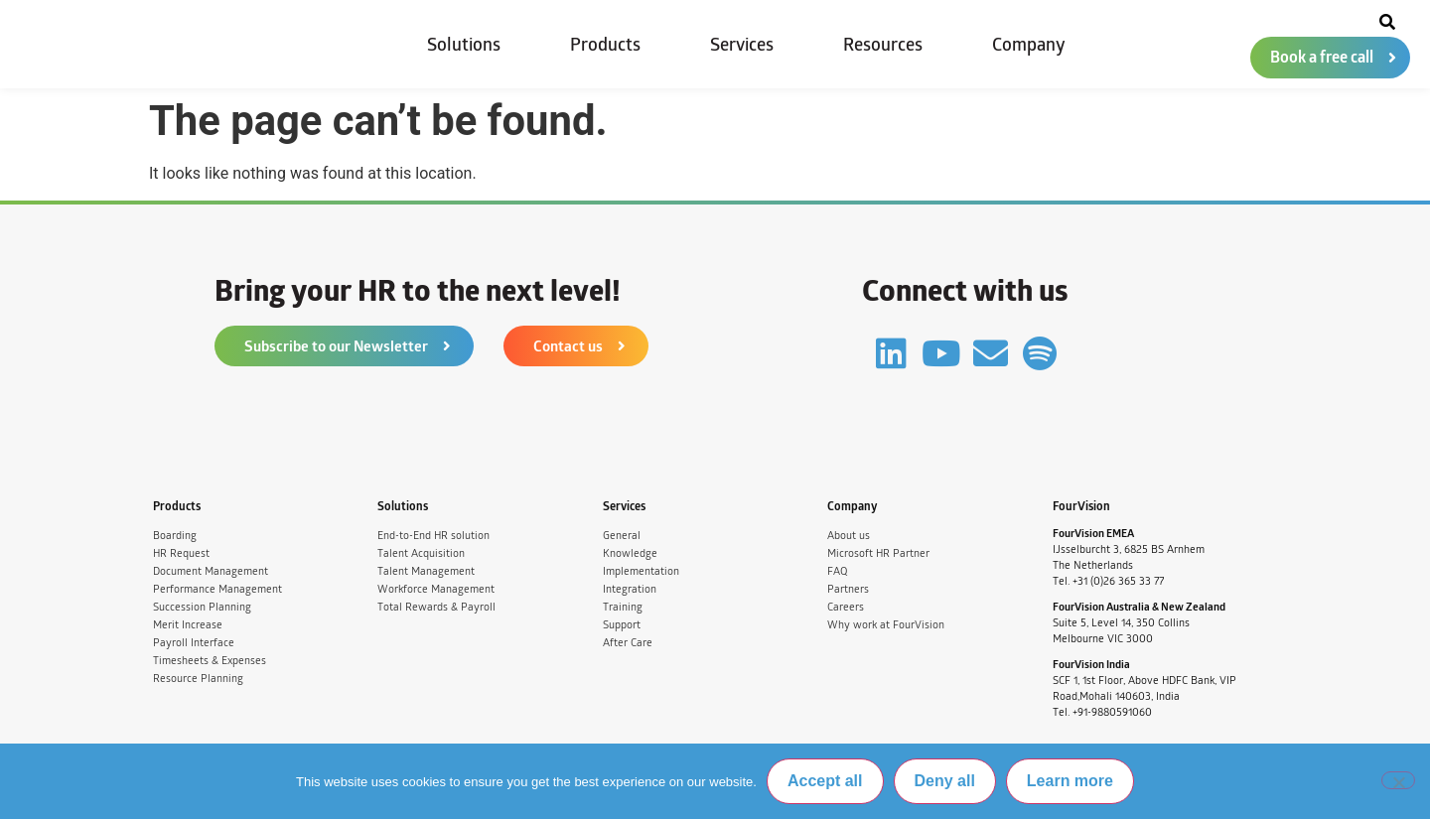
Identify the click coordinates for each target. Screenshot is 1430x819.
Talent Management (426, 571)
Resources (883, 45)
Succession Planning (202, 607)
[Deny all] (1398, 780)
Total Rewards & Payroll (436, 607)
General (622, 535)
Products (605, 45)
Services (742, 45)
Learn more (1070, 780)
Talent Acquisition (421, 553)
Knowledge (630, 553)
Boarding (175, 535)
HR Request (181, 553)
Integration (629, 589)
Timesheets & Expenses (209, 660)
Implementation (641, 571)
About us (848, 535)
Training (623, 607)
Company (1029, 45)
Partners (848, 589)
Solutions (463, 45)
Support (622, 624)
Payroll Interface (193, 642)
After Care (627, 642)
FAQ (837, 571)
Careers (845, 607)
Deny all (945, 780)
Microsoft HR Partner (878, 553)
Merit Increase (187, 624)
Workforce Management (436, 589)
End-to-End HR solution (433, 535)
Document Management (210, 571)
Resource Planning (198, 678)
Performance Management (217, 589)
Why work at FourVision (885, 624)
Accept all (825, 780)
